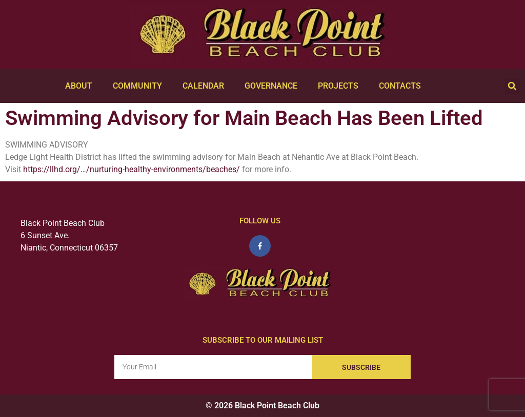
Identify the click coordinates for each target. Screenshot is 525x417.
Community (137, 86)
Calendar (203, 86)
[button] (512, 86)
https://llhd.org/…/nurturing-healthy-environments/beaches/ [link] (131, 169)
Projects (338, 86)
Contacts (400, 86)
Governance (271, 86)
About (78, 86)
